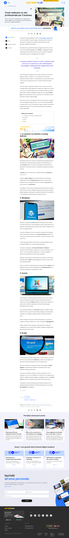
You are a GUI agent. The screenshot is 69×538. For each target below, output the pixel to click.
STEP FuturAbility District (29, 528)
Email (40, 34)
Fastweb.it (6, 530)
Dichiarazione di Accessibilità (61, 534)
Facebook (34, 34)
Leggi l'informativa (8, 486)
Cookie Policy (46, 534)
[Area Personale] (64, 3)
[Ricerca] (62, 3)
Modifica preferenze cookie (52, 535)
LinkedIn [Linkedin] (29, 34)
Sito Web (27, 397)
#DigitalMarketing (33, 399)
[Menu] (7, 2)
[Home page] (34, 3)
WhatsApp (37, 34)
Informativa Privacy (40, 534)
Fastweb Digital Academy (29, 526)
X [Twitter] (32, 34)
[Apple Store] (9, 520)
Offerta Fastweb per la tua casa (51, 0)
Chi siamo (6, 526)
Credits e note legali (8, 528)
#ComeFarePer (26, 399)
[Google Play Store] (19, 520)
